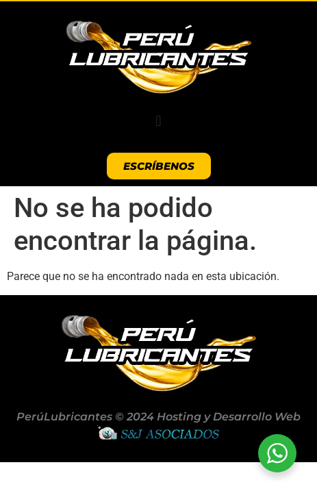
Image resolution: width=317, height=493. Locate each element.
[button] (158, 121)
